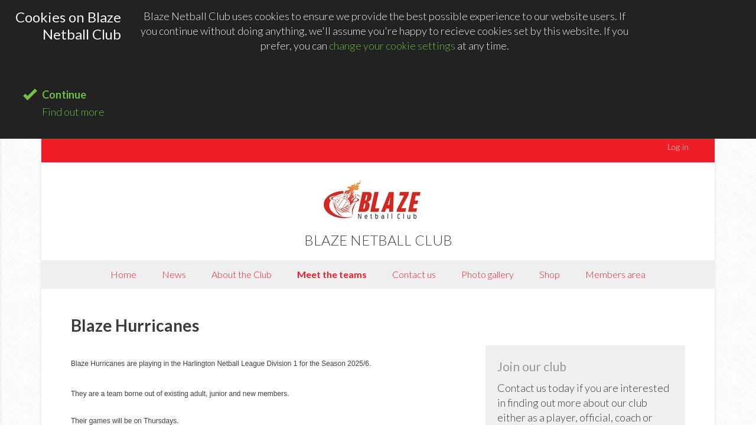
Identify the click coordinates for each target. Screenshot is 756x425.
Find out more (73, 111)
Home (123, 274)
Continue (64, 94)
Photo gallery (487, 274)
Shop (549, 274)
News (174, 274)
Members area (615, 274)
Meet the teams (332, 274)
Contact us (414, 274)
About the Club (241, 274)
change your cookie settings (392, 45)
